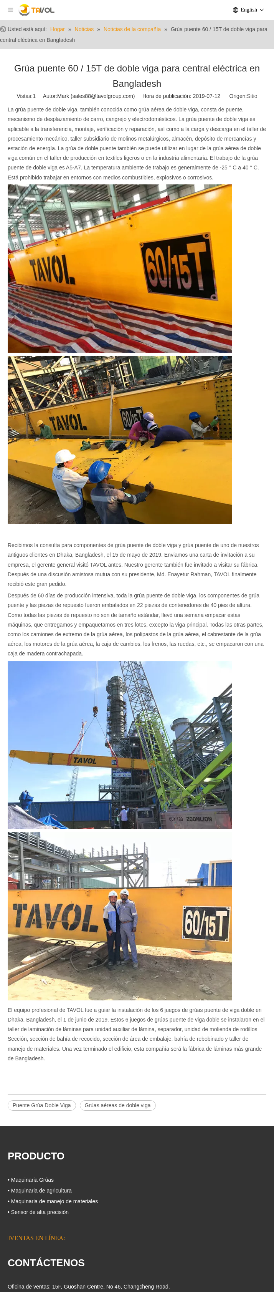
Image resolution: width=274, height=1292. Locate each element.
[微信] (64, 1229)
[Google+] (25, 1229)
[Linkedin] (38, 1229)
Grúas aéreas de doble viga (118, 1105)
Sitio (252, 96)
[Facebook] (12, 1229)
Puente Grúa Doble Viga (42, 1105)
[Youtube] (51, 1229)
